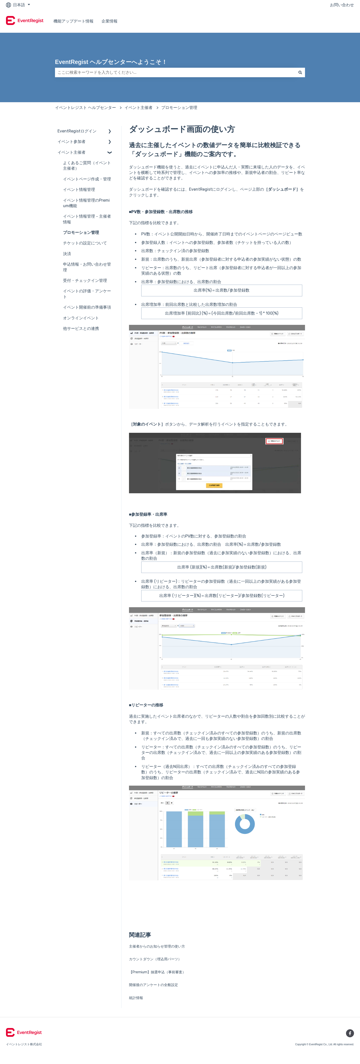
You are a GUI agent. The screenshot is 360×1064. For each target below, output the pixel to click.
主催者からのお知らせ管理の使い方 (157, 946)
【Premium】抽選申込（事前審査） (157, 972)
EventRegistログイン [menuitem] (77, 131)
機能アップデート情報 (74, 21)
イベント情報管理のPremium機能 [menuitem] (86, 203)
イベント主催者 (138, 107)
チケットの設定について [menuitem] (85, 243)
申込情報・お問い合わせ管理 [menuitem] (87, 267)
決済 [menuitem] (67, 253)
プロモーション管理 (179, 107)
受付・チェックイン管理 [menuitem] (85, 280)
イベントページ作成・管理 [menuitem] (87, 179)
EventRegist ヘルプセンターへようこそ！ (111, 62)
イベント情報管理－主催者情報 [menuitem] (87, 219)
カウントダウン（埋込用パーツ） (155, 959)
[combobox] (175, 72)
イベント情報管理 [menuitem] (79, 189)
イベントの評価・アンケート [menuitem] (87, 294)
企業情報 (110, 21)
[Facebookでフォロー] (350, 1033)
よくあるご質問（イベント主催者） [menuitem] (87, 165)
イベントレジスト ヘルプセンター (85, 107)
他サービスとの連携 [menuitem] (81, 328)
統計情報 (136, 998)
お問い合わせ (342, 4)
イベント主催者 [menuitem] (72, 152)
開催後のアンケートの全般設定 (153, 985)
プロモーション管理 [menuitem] (81, 232)
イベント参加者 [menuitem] (72, 141)
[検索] (300, 72)
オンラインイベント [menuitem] (81, 318)
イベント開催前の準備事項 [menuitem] (87, 307)
